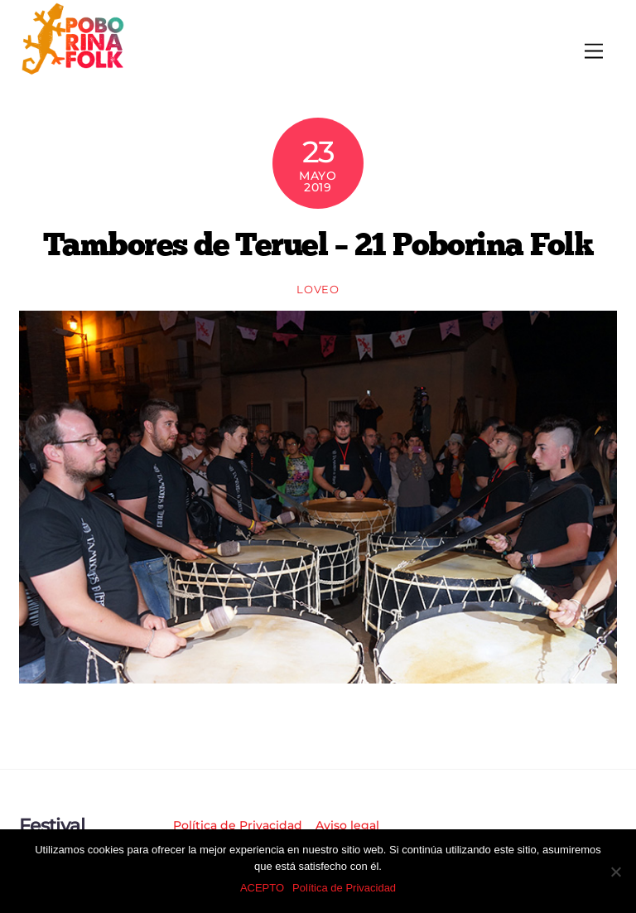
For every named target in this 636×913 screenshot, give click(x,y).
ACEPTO (262, 888)
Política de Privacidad (237, 825)
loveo (317, 289)
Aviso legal (347, 825)
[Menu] (593, 52)
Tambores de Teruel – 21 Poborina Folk (318, 244)
